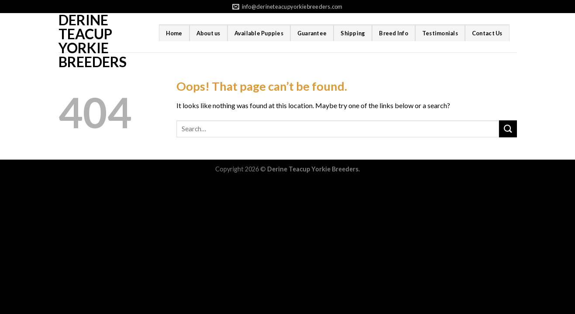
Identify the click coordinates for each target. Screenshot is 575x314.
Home (174, 33)
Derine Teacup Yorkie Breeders (93, 41)
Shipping (353, 33)
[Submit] (507, 128)
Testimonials (440, 33)
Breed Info (393, 33)
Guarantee (312, 33)
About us (208, 33)
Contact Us (487, 33)
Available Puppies (258, 33)
